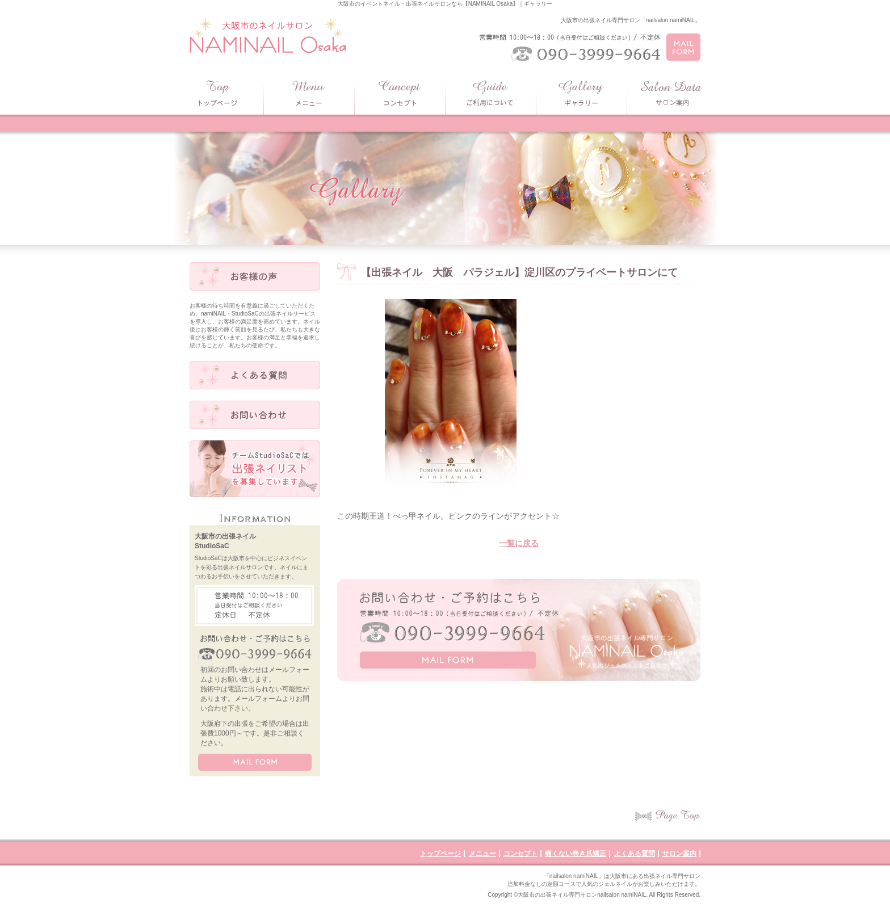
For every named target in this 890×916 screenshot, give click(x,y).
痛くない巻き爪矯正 (575, 854)
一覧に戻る (519, 543)
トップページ (440, 854)
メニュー (482, 854)
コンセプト (520, 854)
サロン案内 (679, 854)
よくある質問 (634, 854)
